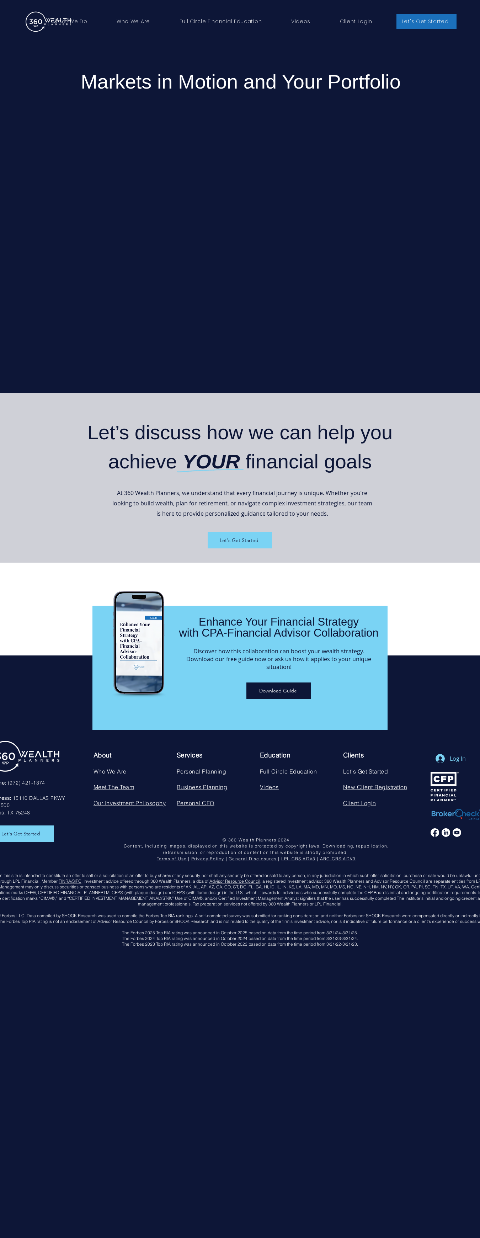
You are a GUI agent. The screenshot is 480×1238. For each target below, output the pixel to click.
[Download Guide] (278, 690)
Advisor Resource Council (234, 881)
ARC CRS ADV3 (338, 858)
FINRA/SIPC (70, 881)
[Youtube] (457, 832)
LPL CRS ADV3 (298, 858)
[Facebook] (435, 832)
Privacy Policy (207, 858)
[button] (70, 21)
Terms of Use (172, 858)
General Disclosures (253, 858)
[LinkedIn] (446, 832)
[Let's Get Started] (240, 540)
